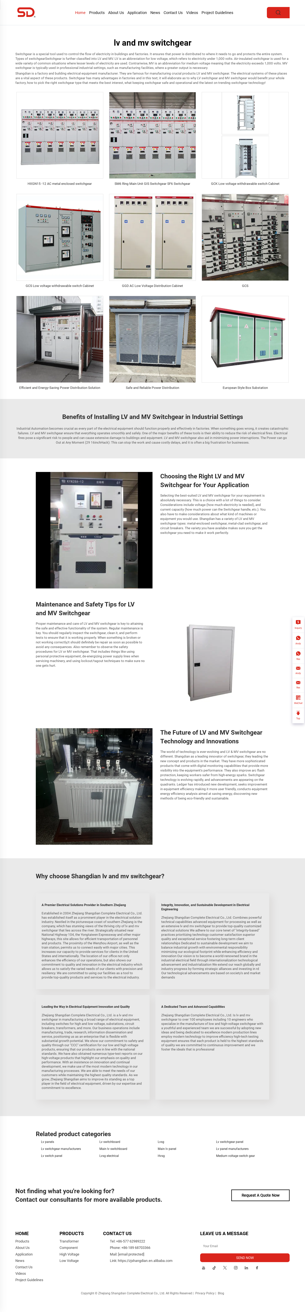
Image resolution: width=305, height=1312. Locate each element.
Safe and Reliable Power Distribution (152, 388)
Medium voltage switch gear (235, 1156)
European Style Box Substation (245, 388)
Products (97, 12)
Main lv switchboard (113, 1149)
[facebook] (257, 1268)
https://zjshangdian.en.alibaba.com (145, 1261)
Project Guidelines (217, 12)
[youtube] (203, 1268)
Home (80, 12)
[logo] (26, 12)
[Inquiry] (298, 625)
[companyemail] (131, 1254)
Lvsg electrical (109, 1156)
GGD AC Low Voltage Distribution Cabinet (152, 286)
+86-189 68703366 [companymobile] (135, 1248)
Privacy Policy (205, 1293)
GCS (245, 286)
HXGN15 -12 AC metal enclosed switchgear (60, 184)
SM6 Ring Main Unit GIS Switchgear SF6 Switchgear (152, 184)
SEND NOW (245, 1258)
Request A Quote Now (261, 1195)
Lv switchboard (109, 1142)
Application (137, 12)
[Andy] (298, 640)
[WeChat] (298, 700)
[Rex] (298, 656)
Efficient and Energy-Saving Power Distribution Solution (59, 388)
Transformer (69, 1241)
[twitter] (225, 1268)
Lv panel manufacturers (232, 1149)
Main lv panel (167, 1149)
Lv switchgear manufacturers (61, 1149)
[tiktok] (214, 1268)
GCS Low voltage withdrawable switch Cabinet (60, 286)
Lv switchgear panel (229, 1142)
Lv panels (47, 1142)
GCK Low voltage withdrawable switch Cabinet (245, 184)
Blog (221, 1293)
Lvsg (161, 1142)
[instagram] (235, 1268)
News (155, 12)
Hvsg (161, 1156)
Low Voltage (69, 1261)
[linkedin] (246, 1268)
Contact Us (173, 12)
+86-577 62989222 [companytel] (130, 1241)
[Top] (298, 715)
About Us (116, 12)
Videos (192, 12)
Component (69, 1248)
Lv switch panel (51, 1156)
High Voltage (69, 1254)
